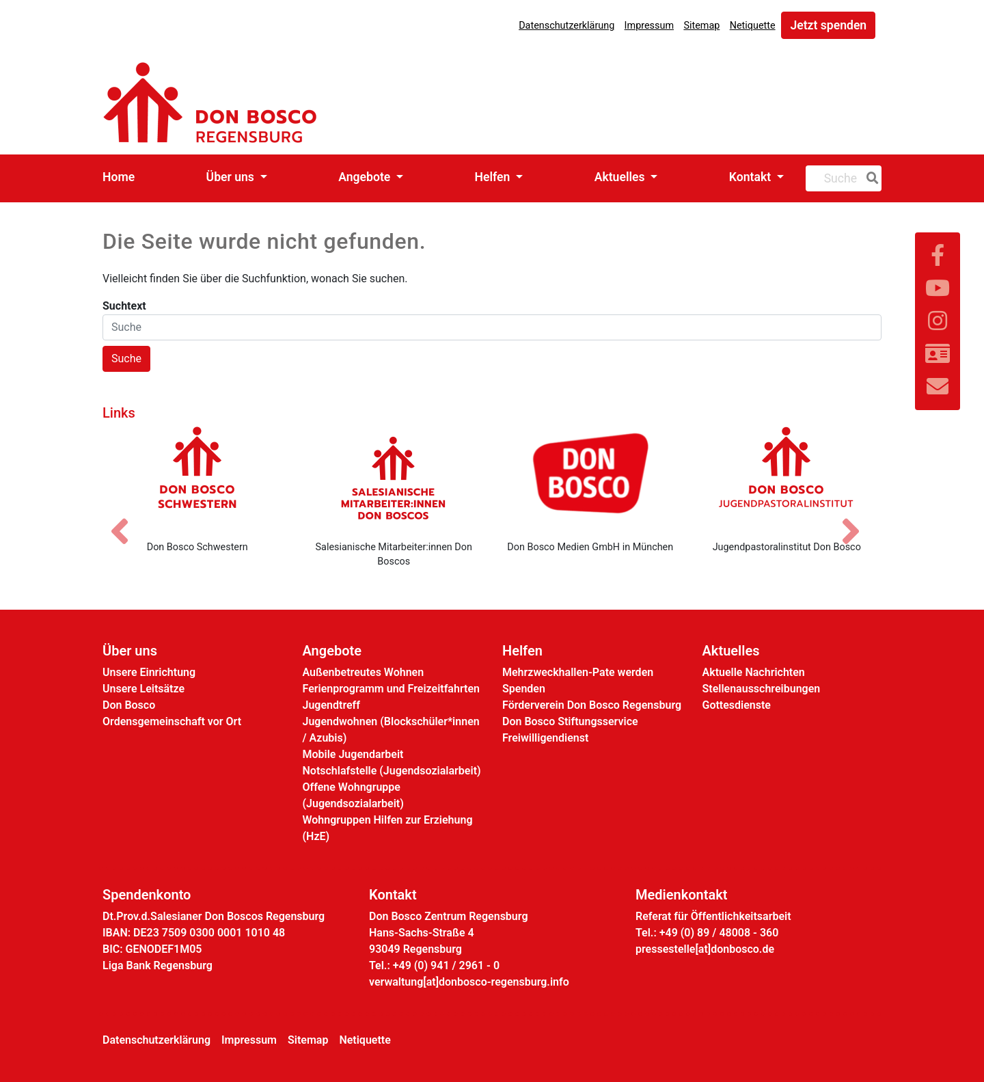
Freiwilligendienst (545, 737)
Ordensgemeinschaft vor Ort (171, 721)
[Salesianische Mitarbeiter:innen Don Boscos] (394, 478)
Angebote (365, 177)
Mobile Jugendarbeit (353, 754)
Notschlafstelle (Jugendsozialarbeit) (392, 770)
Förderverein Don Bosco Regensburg (591, 705)
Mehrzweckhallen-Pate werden (577, 672)
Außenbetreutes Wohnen (363, 672)
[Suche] (870, 178)
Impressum (649, 25)
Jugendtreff (331, 705)
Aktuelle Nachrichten (753, 672)
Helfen (494, 177)
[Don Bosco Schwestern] (197, 478)
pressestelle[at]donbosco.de (705, 949)
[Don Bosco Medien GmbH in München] (590, 478)
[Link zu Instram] (937, 321)
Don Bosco (128, 705)
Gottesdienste (736, 705)
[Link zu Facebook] (937, 256)
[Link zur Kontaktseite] (937, 354)
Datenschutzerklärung (566, 25)
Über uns (232, 177)
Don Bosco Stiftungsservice (570, 721)
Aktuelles (621, 177)
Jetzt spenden (828, 25)
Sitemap (701, 25)
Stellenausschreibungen (761, 688)
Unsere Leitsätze (143, 688)
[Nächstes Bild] (857, 519)
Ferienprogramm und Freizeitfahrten (391, 688)
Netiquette (753, 25)
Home (118, 177)
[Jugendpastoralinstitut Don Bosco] (787, 478)
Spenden (523, 688)
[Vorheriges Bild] (126, 519)
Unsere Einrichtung (148, 672)
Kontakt (751, 177)
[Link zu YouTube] (937, 288)
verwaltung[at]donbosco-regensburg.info (469, 981)
